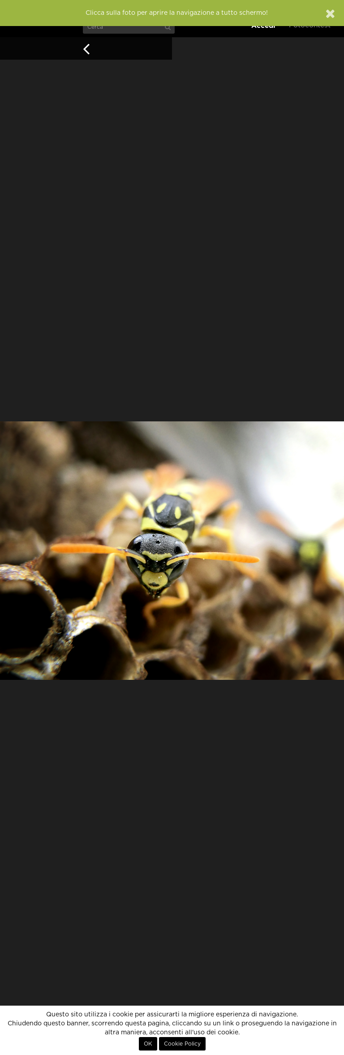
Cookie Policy (182, 1043)
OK (148, 1043)
